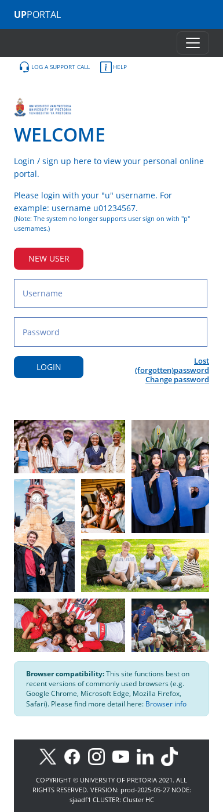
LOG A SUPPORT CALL (54, 67)
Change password (177, 379)
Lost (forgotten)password (172, 365)
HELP (113, 67)
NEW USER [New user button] (49, 258)
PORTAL (37, 14)
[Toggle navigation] (193, 43)
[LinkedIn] (148, 755)
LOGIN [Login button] (48, 366)
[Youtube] (124, 755)
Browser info (166, 703)
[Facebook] (76, 755)
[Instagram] (100, 755)
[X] (50, 755)
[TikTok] (172, 755)
